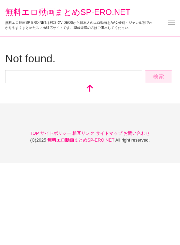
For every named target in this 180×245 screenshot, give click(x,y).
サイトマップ (110, 133)
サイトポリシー (56, 133)
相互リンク (84, 133)
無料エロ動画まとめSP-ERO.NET (68, 12)
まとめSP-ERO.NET (81, 140)
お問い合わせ (136, 133)
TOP (35, 133)
